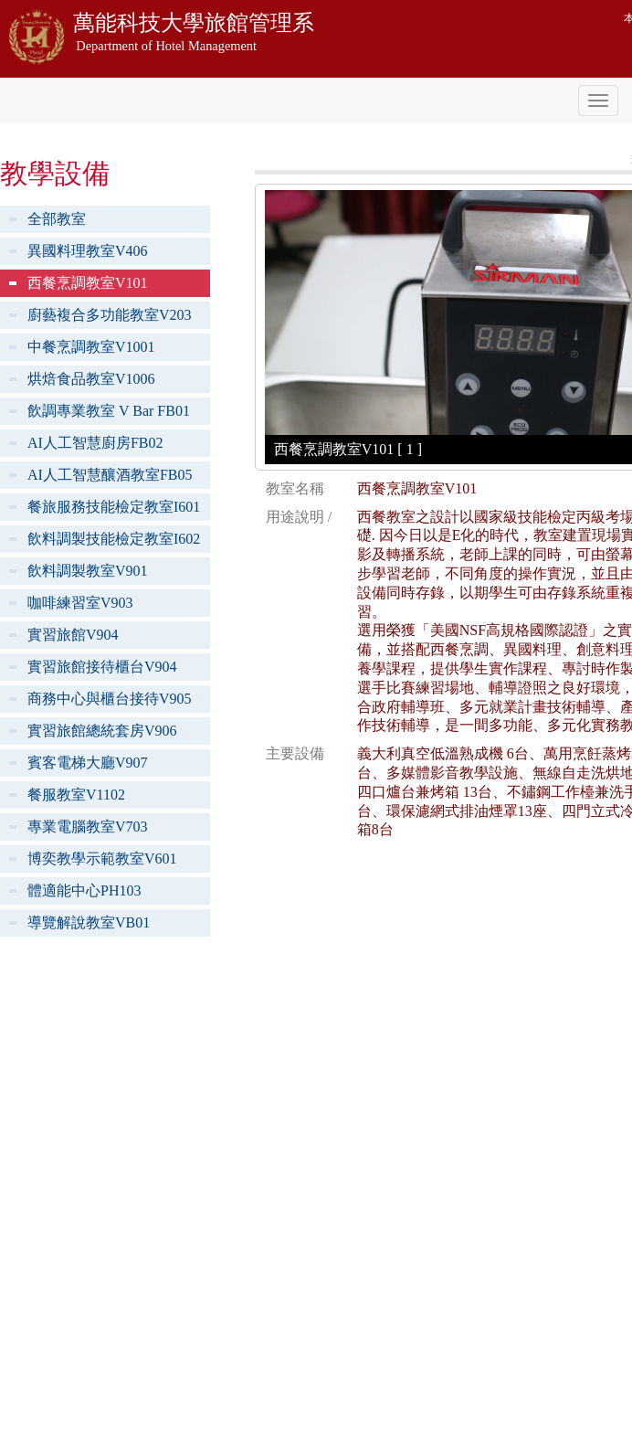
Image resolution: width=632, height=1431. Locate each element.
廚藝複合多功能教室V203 (109, 315)
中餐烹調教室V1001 (91, 347)
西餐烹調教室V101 (87, 283)
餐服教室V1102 (76, 794)
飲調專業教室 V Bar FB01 (108, 411)
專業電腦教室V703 (87, 826)
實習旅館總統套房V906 (102, 730)
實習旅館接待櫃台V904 (102, 666)
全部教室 (56, 219)
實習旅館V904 (73, 634)
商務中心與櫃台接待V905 (109, 698)
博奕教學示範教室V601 (102, 858)
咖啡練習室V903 (80, 602)
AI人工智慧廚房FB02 (95, 442)
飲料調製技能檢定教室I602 (113, 538)
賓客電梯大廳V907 (87, 762)
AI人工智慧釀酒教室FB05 (109, 474)
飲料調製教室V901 (87, 570)
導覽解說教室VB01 (88, 922)
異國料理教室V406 (87, 251)
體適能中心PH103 (84, 890)
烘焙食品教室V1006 (91, 379)
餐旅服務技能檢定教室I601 (113, 506)
